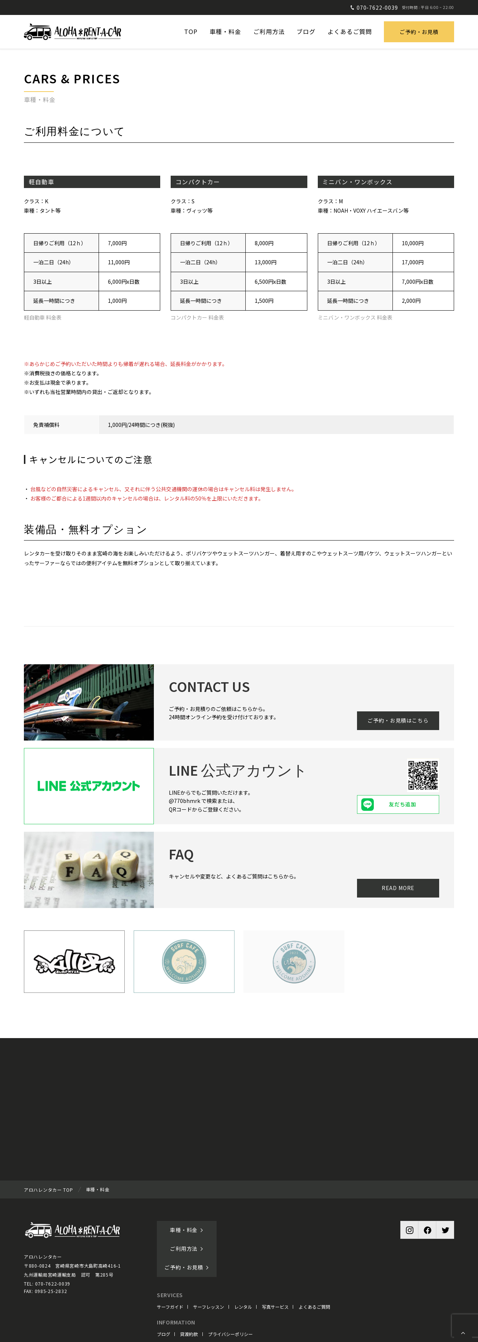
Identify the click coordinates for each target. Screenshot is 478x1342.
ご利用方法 (251, 1230)
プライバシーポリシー (230, 1296)
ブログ (163, 1296)
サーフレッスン (208, 1269)
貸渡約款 (189, 1296)
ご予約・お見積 (419, 32)
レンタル (243, 1269)
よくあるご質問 (314, 1269)
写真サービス (275, 1269)
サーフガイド (170, 1269)
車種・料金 (187, 1230)
